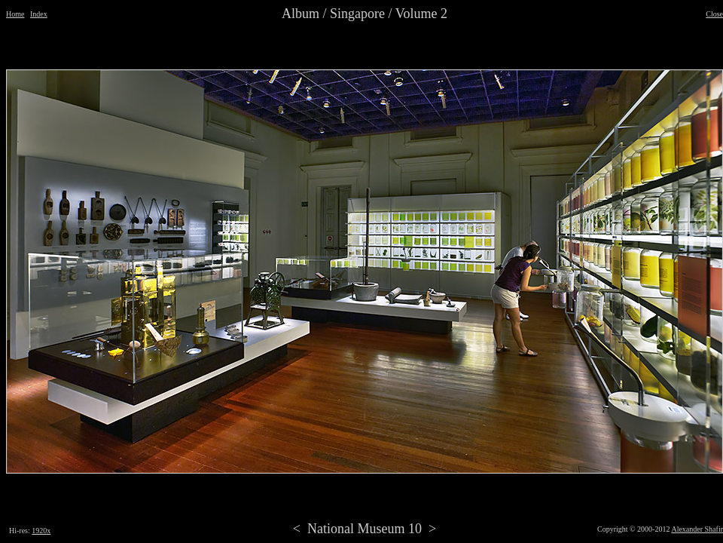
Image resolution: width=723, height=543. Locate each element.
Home (15, 14)
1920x (41, 530)
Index (38, 14)
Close (714, 14)
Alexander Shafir (697, 529)
